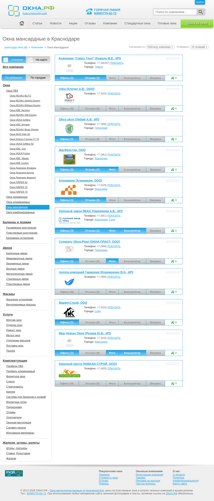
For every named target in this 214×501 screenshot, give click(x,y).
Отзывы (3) (92, 200)
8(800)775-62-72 (105, 13)
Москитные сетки (16, 402)
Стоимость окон (108, 477)
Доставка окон (14, 345)
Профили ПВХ (14, 366)
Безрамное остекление (20, 238)
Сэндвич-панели (16, 427)
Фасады (9, 294)
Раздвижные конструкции (21, 227)
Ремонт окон (13, 330)
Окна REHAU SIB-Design (23, 115)
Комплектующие (15, 360)
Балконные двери (16, 253)
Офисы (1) (66, 77)
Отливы (10, 412)
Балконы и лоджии (17, 222)
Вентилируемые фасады (21, 304)
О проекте (179, 474)
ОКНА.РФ (171, 493)
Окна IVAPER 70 (18, 187)
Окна (6, 85)
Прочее (10, 350)
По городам (38, 77)
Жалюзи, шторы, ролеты (21, 442)
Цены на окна (197, 23)
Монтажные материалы (20, 432)
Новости (55, 23)
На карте (41, 59)
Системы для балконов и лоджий (26, 396)
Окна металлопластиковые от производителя (77, 490)
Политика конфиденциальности (186, 479)
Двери (7, 248)
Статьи (37, 23)
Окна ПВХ (12, 90)
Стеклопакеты (14, 386)
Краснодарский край (35, 13)
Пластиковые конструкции (21, 232)
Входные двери (15, 268)
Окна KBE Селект (19, 163)
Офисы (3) (66, 230)
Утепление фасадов (18, 340)
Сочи (112, 219)
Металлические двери (19, 273)
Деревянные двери (17, 263)
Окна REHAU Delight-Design (25, 100)
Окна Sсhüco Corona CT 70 (24, 139)
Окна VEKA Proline (20, 153)
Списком (17, 59)
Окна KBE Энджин (20, 124)
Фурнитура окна (15, 376)
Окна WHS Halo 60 (20, 134)
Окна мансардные (17, 207)
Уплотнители (13, 417)
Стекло (10, 381)
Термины (104, 474)
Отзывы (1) (92, 77)
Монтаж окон (14, 320)
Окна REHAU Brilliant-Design (25, 105)
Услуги (8, 314)
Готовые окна (167, 23)
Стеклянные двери (17, 279)
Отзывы (90, 23)
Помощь (104, 483)
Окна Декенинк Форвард (23, 168)
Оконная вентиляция (18, 422)
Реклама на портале (148, 480)
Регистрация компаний (149, 474)
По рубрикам (13, 77)
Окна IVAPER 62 (18, 182)
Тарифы (141, 477)
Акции (73, 23)
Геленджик (101, 127)
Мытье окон (13, 335)
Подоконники (14, 407)
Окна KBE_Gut (17, 148)
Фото (112, 169)
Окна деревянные (17, 196)
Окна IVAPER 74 (18, 192)
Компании (110, 23)
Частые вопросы (146, 483)
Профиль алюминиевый (20, 371)
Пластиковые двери (18, 284)
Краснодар (101, 158)
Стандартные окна (137, 23)
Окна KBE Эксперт (20, 110)
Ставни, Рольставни (18, 453)
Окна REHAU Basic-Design (24, 129)
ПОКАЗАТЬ (116, 63)
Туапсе (99, 66)
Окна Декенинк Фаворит (23, 177)
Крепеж (10, 391)
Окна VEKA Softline (20, 120)
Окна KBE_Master (19, 158)
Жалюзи (11, 458)
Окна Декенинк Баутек (22, 172)
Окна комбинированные (20, 212)
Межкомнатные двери (19, 258)
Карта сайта (180, 483)
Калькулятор (132, 230)
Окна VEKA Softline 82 (22, 144)
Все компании (13, 67)
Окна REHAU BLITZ (20, 95)
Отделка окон (14, 325)
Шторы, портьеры (16, 448)
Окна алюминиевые (18, 202)
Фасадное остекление (19, 299)
